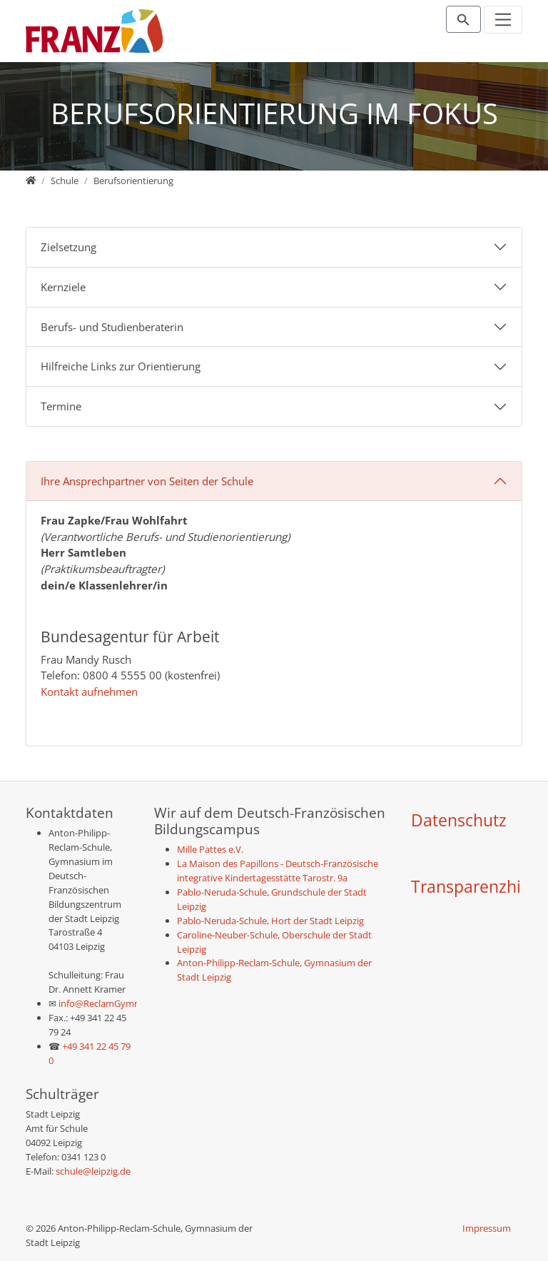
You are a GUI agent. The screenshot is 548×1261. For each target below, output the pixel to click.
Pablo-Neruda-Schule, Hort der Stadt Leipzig (270, 920)
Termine (61, 406)
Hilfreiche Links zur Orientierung (121, 366)
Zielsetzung (68, 247)
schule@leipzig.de (93, 1171)
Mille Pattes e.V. (210, 849)
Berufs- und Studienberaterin (112, 327)
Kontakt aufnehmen (89, 691)
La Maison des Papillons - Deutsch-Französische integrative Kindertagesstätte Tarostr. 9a (277, 870)
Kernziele (63, 287)
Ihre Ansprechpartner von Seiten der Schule (147, 481)
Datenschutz (459, 820)
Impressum (486, 1228)
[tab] (274, 247)
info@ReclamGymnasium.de (117, 1003)
